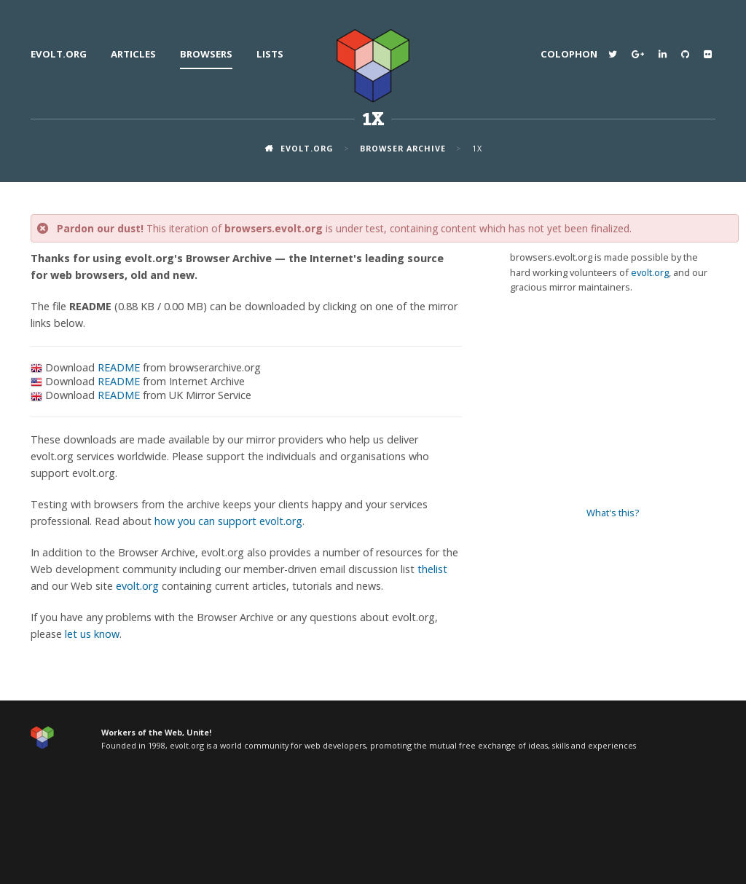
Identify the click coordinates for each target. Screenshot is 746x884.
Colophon (569, 53)
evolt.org (59, 53)
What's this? (612, 512)
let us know (92, 634)
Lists (269, 53)
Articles (133, 53)
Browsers (206, 53)
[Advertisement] (612, 400)
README (119, 367)
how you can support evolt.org (228, 521)
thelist (432, 569)
